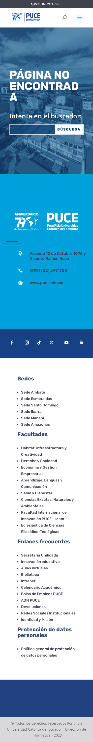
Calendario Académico (41, 587)
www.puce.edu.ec (46, 282)
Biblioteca (30, 574)
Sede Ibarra (31, 411)
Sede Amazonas (35, 424)
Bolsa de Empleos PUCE (42, 594)
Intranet (28, 581)
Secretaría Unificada (39, 555)
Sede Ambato (33, 392)
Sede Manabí (32, 418)
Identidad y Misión (37, 619)
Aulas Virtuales (34, 568)
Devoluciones (33, 607)
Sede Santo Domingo (40, 405)
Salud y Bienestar (36, 493)
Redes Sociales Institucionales (48, 613)
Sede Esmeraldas (36, 399)
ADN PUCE (30, 600)
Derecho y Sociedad (39, 461)
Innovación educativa (40, 561)
